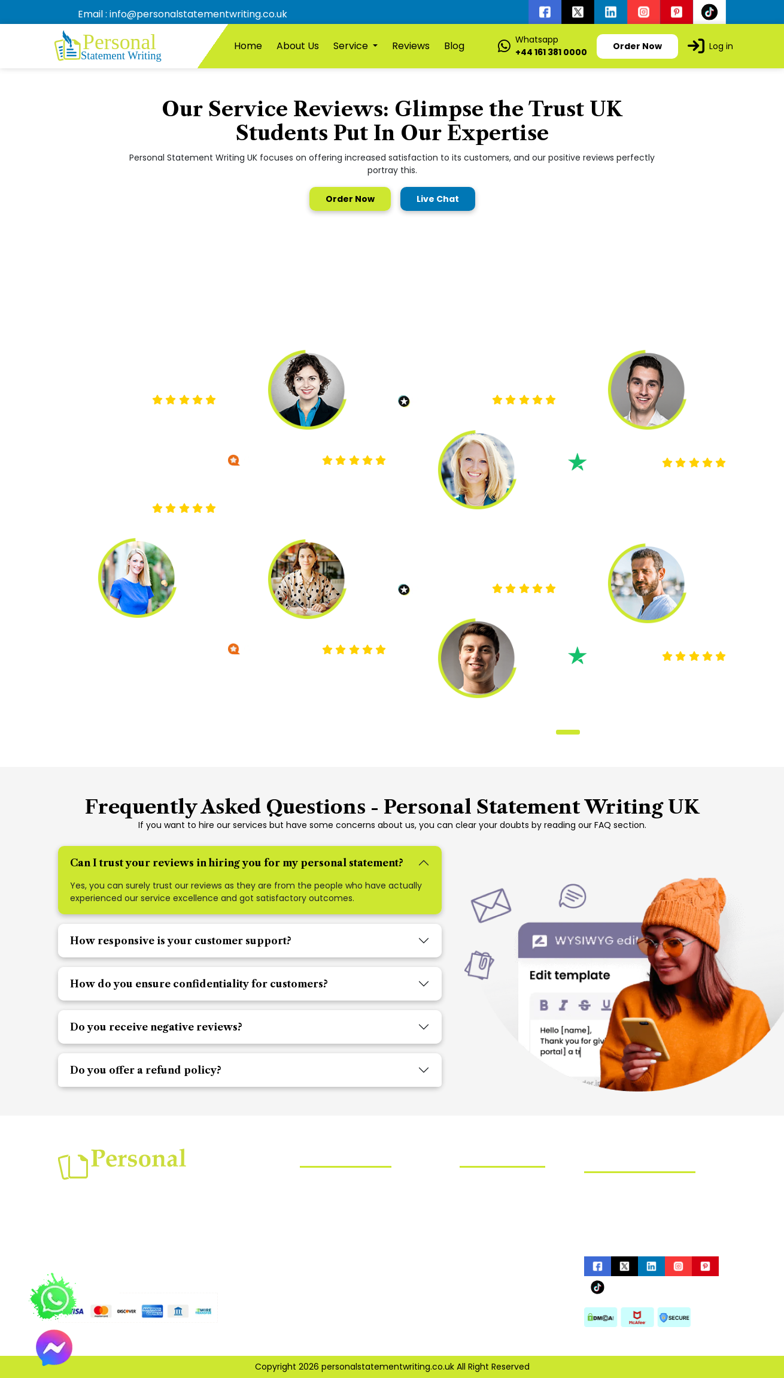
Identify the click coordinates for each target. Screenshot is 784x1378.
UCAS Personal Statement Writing (370, 1235)
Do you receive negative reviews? (156, 1027)
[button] (548, 732)
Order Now (350, 199)
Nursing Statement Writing (355, 1183)
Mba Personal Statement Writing (368, 1217)
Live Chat (438, 199)
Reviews (411, 46)
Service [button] (351, 46)
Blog (454, 46)
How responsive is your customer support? (180, 941)
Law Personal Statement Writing (366, 1200)
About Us (297, 46)
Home (248, 46)
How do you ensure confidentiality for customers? (199, 984)
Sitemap (477, 1261)
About (472, 1204)
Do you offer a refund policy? (145, 1070)
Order (472, 1242)
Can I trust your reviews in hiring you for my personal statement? (236, 863)
